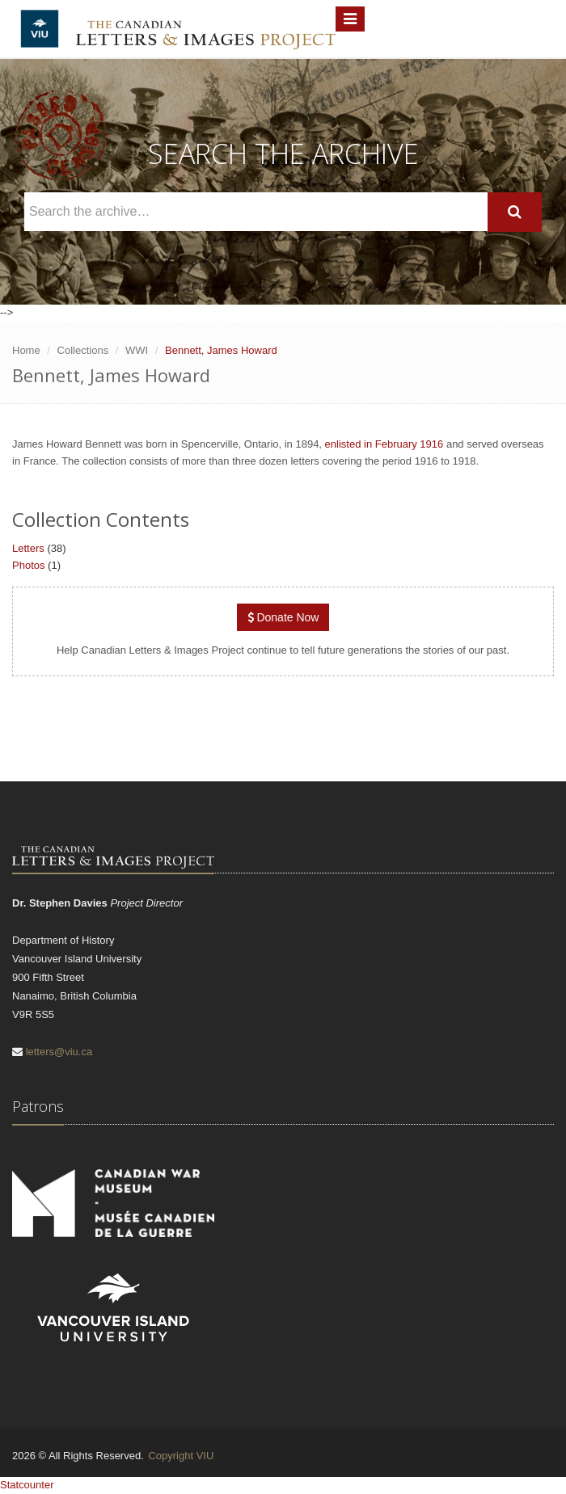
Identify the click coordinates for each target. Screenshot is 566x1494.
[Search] (515, 212)
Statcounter (27, 1485)
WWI (136, 350)
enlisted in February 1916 (384, 444)
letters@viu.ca (59, 1052)
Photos (28, 565)
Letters (28, 548)
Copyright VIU (180, 1456)
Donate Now (283, 617)
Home (26, 350)
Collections (83, 350)
